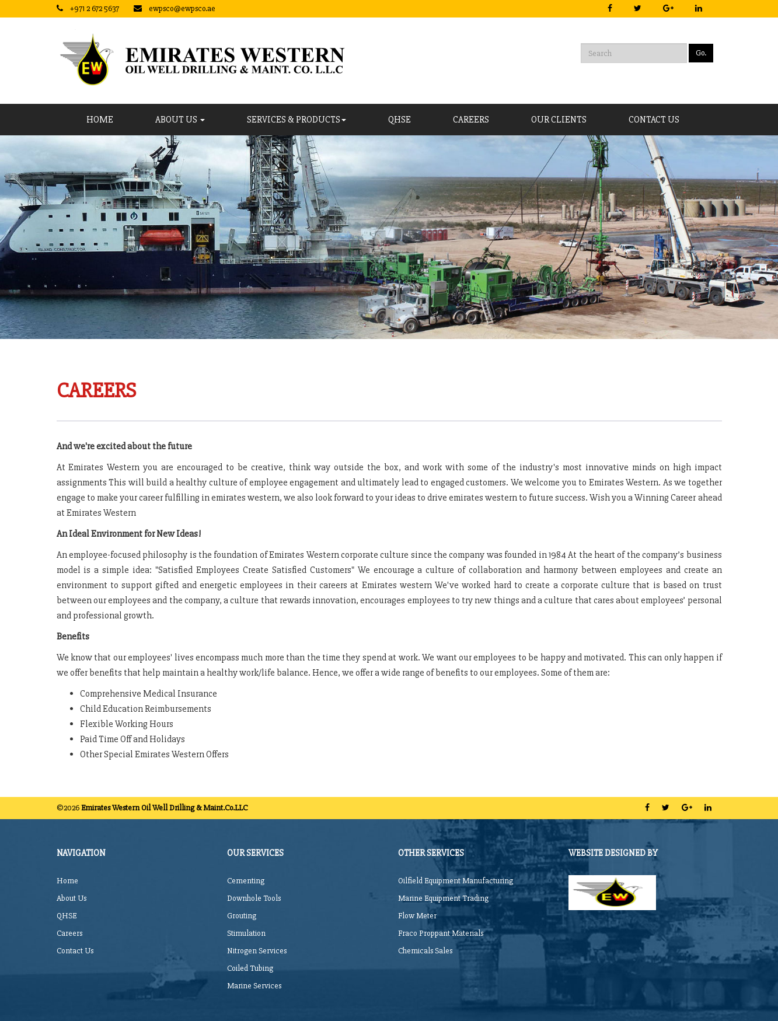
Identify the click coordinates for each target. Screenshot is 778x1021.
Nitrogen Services (257, 951)
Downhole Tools (254, 898)
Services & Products (296, 119)
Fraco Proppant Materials (440, 933)
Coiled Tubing (250, 968)
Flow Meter (417, 916)
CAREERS (471, 119)
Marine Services (254, 986)
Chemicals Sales (425, 951)
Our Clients (559, 119)
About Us (180, 119)
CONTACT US (654, 119)
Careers (69, 933)
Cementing (245, 881)
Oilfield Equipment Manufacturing (455, 881)
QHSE (399, 119)
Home (99, 119)
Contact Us (75, 951)
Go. (701, 53)
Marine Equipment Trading (443, 898)
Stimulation (246, 933)
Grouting (241, 916)
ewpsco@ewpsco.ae (182, 8)
